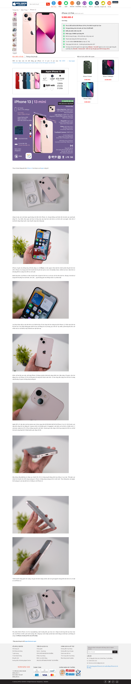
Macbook (72, 6)
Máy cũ (90, 6)
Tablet (59, 6)
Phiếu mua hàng (41, 656)
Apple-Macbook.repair (30, 641)
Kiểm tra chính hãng (42, 658)
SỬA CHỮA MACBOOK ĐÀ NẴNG (45, 653)
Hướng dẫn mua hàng (66, 649)
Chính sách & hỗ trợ (67, 646)
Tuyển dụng (15, 653)
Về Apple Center (17, 646)
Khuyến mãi (103, 6)
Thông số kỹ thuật (31, 56)
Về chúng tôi (15, 649)
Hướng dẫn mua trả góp (67, 651)
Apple (66, 6)
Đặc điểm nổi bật (17, 56)
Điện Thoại (53, 6)
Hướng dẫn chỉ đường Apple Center (21, 660)
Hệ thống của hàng (17, 651)
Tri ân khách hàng (17, 656)
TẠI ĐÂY (62, 61)
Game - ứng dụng (41, 651)
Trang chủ (15, 10)
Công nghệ (39, 649)
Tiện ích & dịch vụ (42, 646)
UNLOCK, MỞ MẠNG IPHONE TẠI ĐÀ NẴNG (47, 660)
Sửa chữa (96, 6)
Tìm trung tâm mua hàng (67, 656)
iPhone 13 (33, 9)
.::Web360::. (46, 681)
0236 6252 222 (24, 667)
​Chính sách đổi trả (65, 653)
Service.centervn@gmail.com (96, 663)
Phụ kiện (84, 6)
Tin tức (109, 6)
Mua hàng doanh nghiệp (67, 658)
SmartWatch (78, 6)
